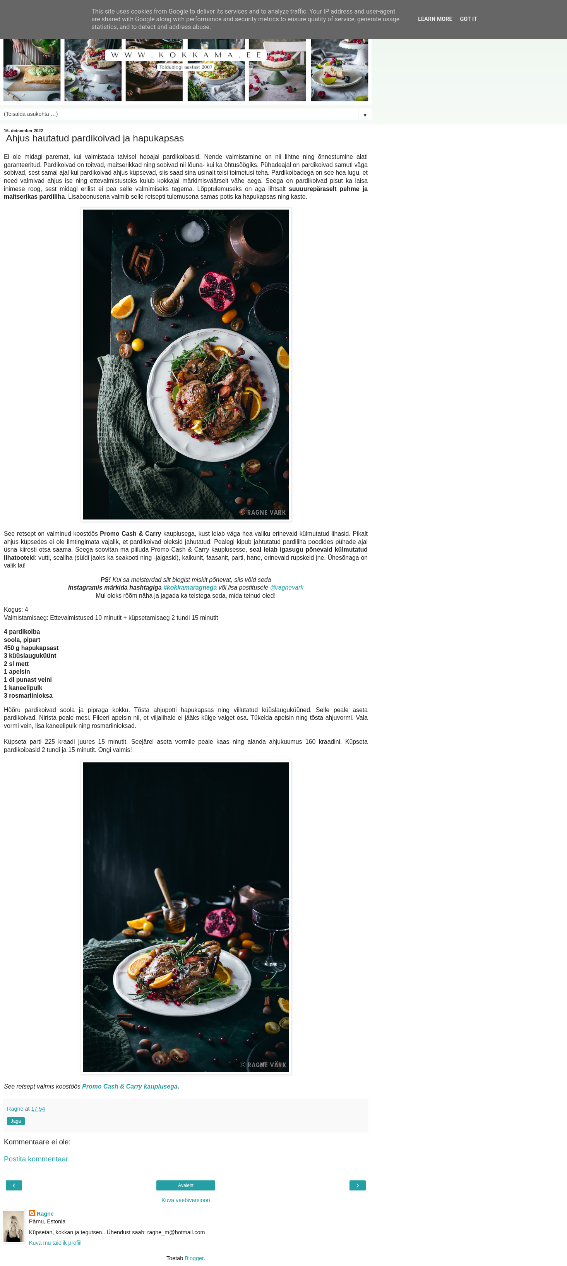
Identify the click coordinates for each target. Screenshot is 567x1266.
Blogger (194, 1258)
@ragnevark (286, 587)
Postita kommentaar (36, 1159)
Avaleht (186, 1185)
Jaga (16, 1121)
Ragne (45, 1214)
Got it (468, 19)
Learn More (435, 19)
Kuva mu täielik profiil (55, 1243)
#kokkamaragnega (190, 587)
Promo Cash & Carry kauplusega (129, 1086)
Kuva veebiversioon (185, 1200)
